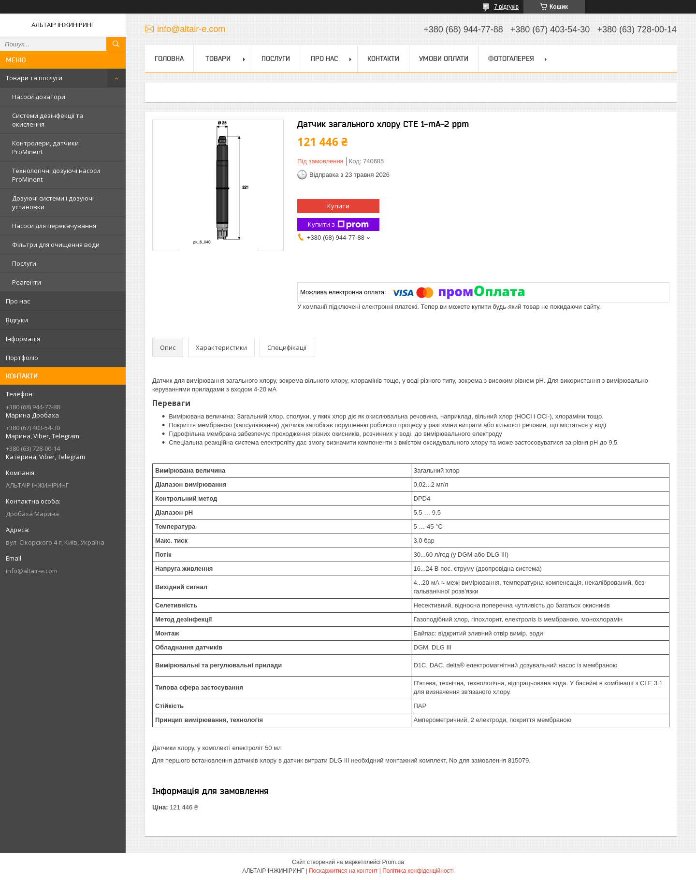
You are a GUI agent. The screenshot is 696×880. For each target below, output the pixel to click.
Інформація (23, 338)
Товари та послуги (34, 77)
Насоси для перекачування (54, 225)
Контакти (383, 58)
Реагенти (26, 282)
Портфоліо (22, 357)
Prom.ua (393, 862)
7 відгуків (506, 6)
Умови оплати (443, 58)
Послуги (24, 263)
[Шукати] (116, 44)
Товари (218, 58)
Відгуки (17, 320)
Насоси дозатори (38, 96)
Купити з (338, 224)
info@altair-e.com (32, 570)
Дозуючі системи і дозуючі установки (53, 202)
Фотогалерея (511, 58)
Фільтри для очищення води (56, 244)
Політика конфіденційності (418, 870)
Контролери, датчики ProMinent (45, 147)
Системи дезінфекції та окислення (47, 120)
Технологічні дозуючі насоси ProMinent (56, 175)
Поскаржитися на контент (343, 870)
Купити (338, 206)
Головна (169, 58)
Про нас (18, 301)
